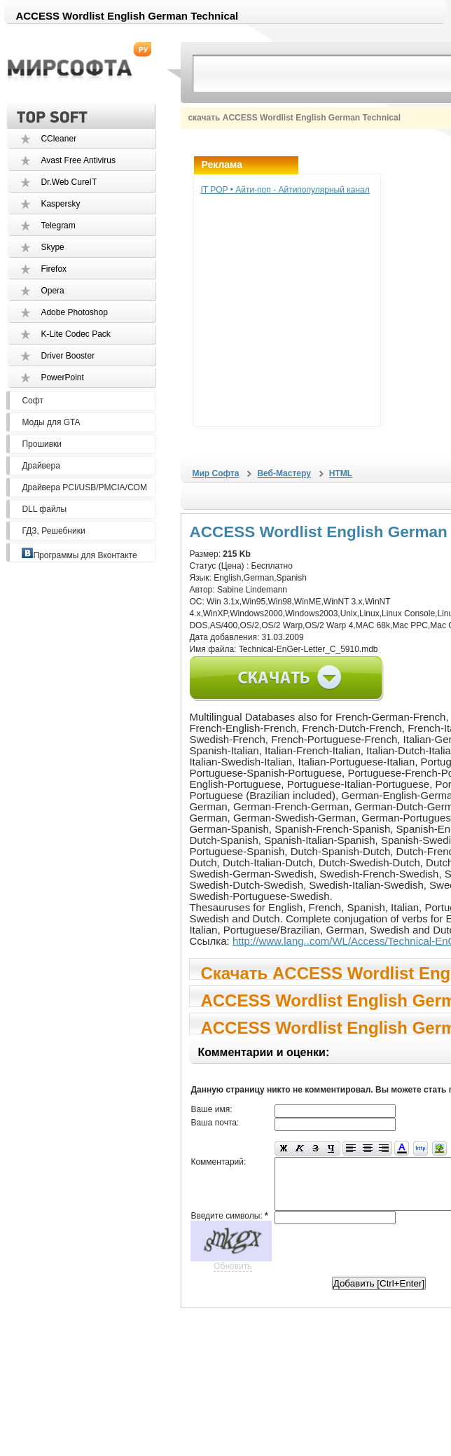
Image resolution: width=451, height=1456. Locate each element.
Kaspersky (60, 204)
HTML (340, 473)
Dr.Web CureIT (69, 182)
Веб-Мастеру (283, 473)
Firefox (54, 269)
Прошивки (42, 444)
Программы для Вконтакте (79, 555)
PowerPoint (62, 377)
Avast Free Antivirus (78, 160)
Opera (52, 291)
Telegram (58, 225)
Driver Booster (68, 356)
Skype (52, 247)
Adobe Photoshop (74, 312)
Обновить (232, 1265)
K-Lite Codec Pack (75, 334)
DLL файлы (44, 509)
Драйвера (41, 466)
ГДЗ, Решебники (53, 531)
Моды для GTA (51, 422)
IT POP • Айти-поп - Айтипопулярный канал (284, 190)
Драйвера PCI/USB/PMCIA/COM (84, 487)
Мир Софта (215, 473)
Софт (32, 400)
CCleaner (58, 139)
